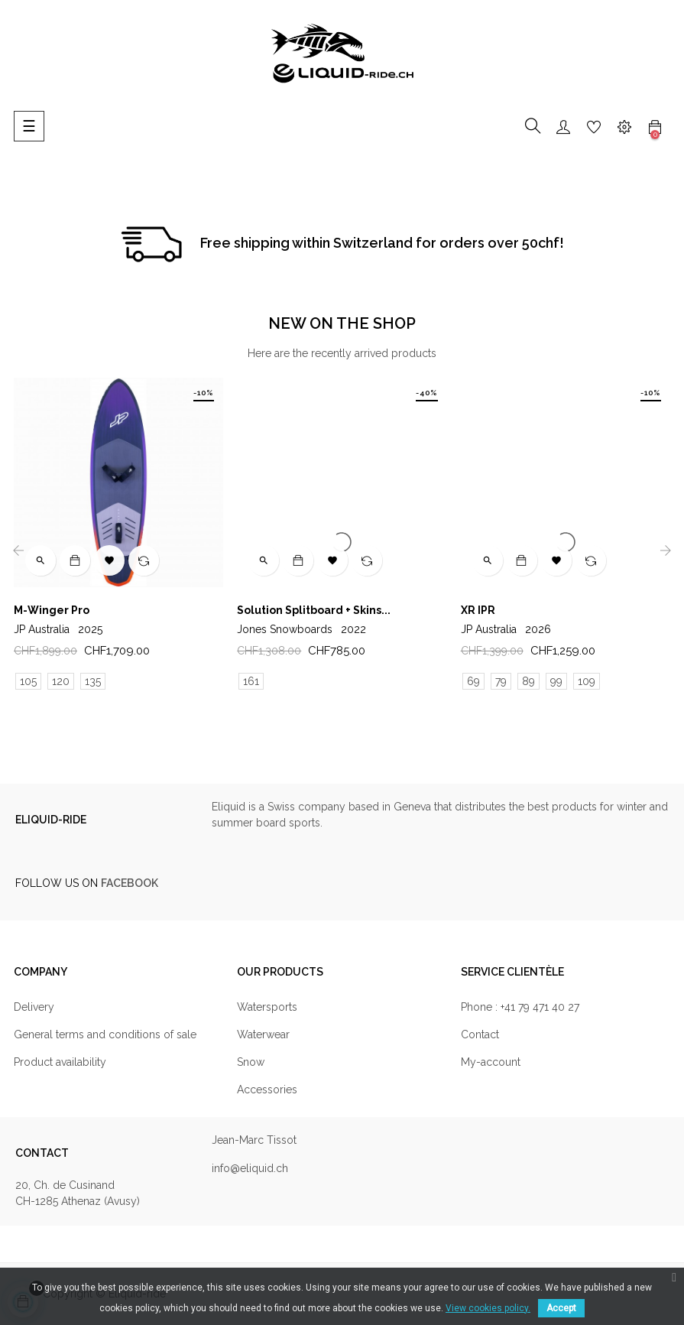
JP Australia (58, 629)
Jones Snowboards (301, 629)
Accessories (267, 1089)
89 (528, 681)
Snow (250, 1062)
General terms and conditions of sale (105, 1034)
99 (556, 681)
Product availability (60, 1062)
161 (251, 681)
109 (586, 681)
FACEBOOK (129, 883)
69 (473, 681)
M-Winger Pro (51, 610)
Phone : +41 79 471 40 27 (520, 1007)
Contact (480, 1034)
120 (61, 681)
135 (93, 681)
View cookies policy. (488, 1308)
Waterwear (263, 1034)
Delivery (34, 1007)
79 (501, 681)
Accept (561, 1308)
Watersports (267, 1007)
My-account (490, 1062)
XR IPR (478, 610)
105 (28, 681)
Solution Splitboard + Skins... (314, 610)
